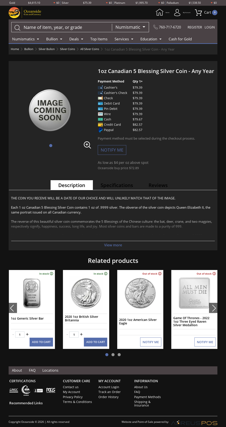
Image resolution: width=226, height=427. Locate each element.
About (17, 366)
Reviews (158, 185)
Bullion (30, 50)
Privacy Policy (72, 393)
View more (113, 245)
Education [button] (148, 39)
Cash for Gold (180, 39)
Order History (107, 393)
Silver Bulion (51, 50)
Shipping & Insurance (148, 398)
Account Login (107, 383)
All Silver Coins (100, 50)
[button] (51, 146)
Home (147, 12)
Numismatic (124, 28)
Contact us (70, 383)
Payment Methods (146, 393)
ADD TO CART (42, 338)
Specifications (117, 185)
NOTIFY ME (112, 151)
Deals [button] (74, 39)
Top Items (98, 39)
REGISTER (191, 27)
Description (71, 185)
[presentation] (13, 306)
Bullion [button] (52, 39)
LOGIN (209, 27)
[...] (59, 28)
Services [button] (122, 39)
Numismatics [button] (23, 39)
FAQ (33, 366)
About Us (140, 383)
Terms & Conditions (76, 398)
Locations (52, 366)
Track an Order (108, 388)
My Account (175, 12)
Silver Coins (75, 50)
